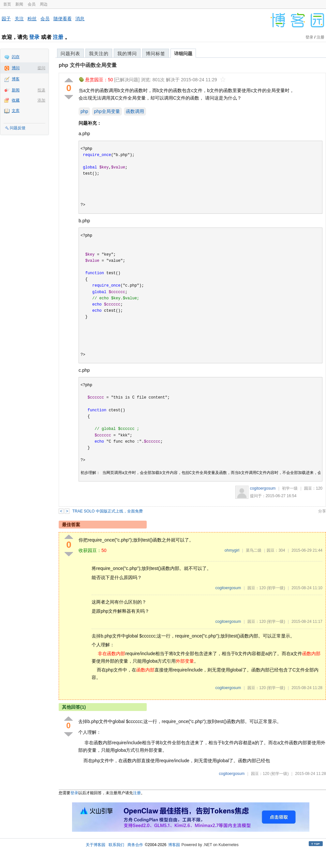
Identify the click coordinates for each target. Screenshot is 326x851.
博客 (16, 79)
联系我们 (116, 845)
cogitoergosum (263, 488)
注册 (58, 37)
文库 (16, 110)
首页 (7, 4)
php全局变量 (107, 111)
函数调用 (135, 111)
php (84, 111)
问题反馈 (17, 128)
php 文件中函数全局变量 (88, 65)
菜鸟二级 (253, 550)
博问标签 (155, 53)
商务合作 (135, 845)
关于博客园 (95, 845)
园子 (6, 18)
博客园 (174, 845)
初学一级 (290, 488)
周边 (44, 4)
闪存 (16, 57)
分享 (322, 511)
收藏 (16, 100)
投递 (41, 90)
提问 (41, 68)
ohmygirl (232, 550)
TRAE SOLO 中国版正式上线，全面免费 (107, 511)
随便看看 (62, 18)
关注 (19, 18)
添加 (41, 100)
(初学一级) (276, 588)
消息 (79, 18)
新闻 (19, 4)
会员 (32, 4)
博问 (16, 68)
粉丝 (32, 18)
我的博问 (127, 53)
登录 (34, 37)
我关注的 (99, 53)
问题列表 (70, 53)
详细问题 (183, 53)
